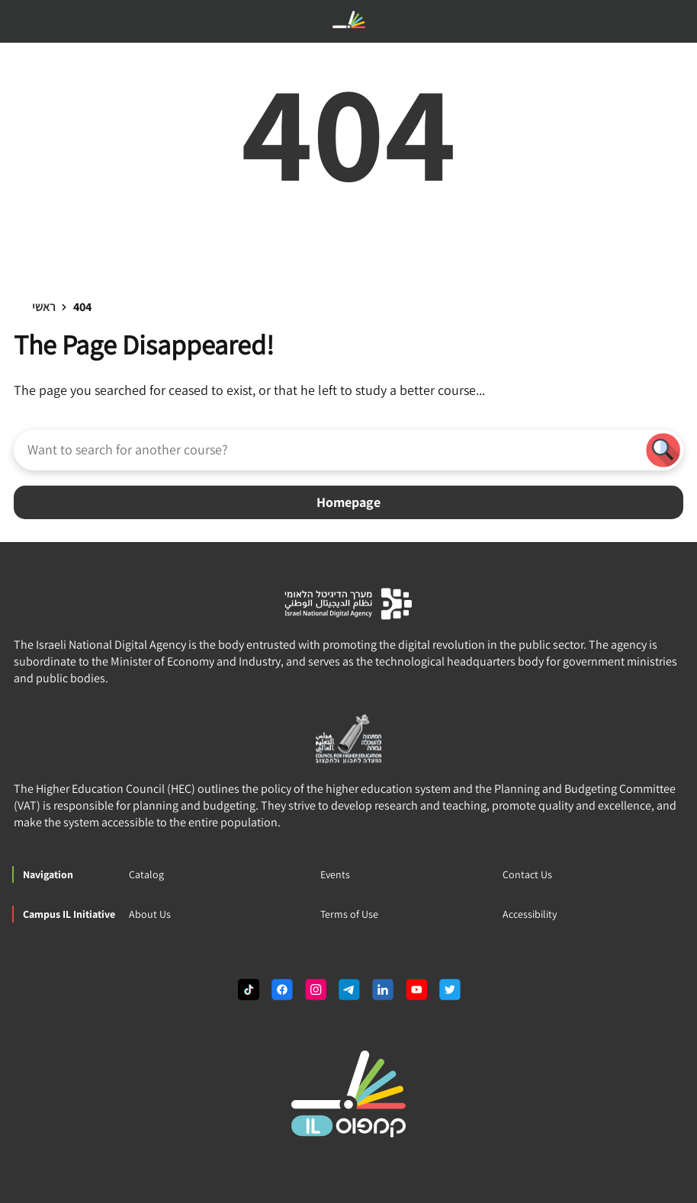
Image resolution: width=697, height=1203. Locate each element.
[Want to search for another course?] (328, 449)
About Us (150, 914)
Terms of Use (349, 914)
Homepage (348, 502)
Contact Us (527, 874)
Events (335, 874)
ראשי (44, 307)
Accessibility (530, 914)
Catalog (146, 874)
